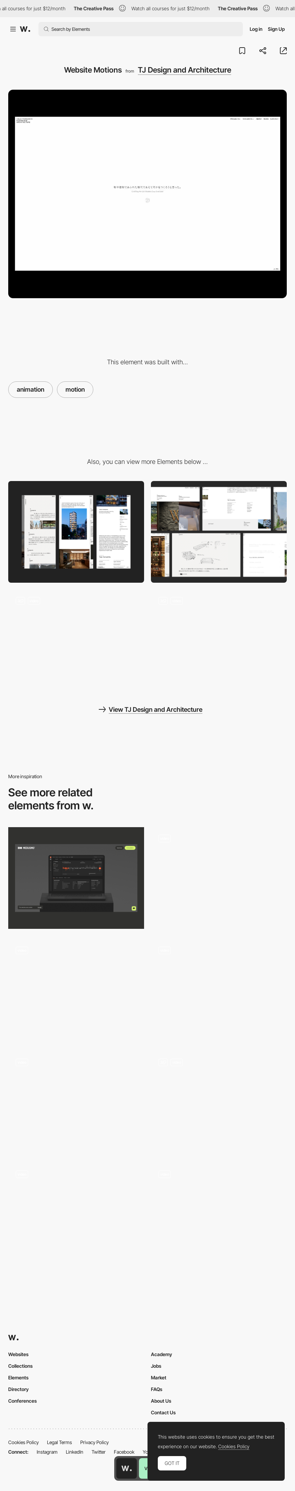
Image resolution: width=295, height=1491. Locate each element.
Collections (20, 1366)
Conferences (22, 1401)
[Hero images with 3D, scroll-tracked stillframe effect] (219, 1102)
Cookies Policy (23, 1442)
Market (158, 1377)
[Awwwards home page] (126, 1468)
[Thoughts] (76, 640)
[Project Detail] (219, 640)
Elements (18, 1377)
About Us (161, 1401)
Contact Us (163, 1412)
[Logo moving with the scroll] (219, 990)
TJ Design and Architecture (184, 70)
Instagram (47, 1452)
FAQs (156, 1389)
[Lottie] (76, 878)
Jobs (156, 1366)
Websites (18, 1354)
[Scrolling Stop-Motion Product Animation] (76, 1099)
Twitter (99, 1452)
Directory (18, 1389)
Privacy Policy (94, 1442)
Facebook (124, 1452)
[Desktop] (219, 532)
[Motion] (76, 1214)
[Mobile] (76, 532)
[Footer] (76, 990)
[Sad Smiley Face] (219, 1214)
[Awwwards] (25, 29)
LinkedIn (74, 1452)
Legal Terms (59, 1442)
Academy (161, 1354)
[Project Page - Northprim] (219, 878)
